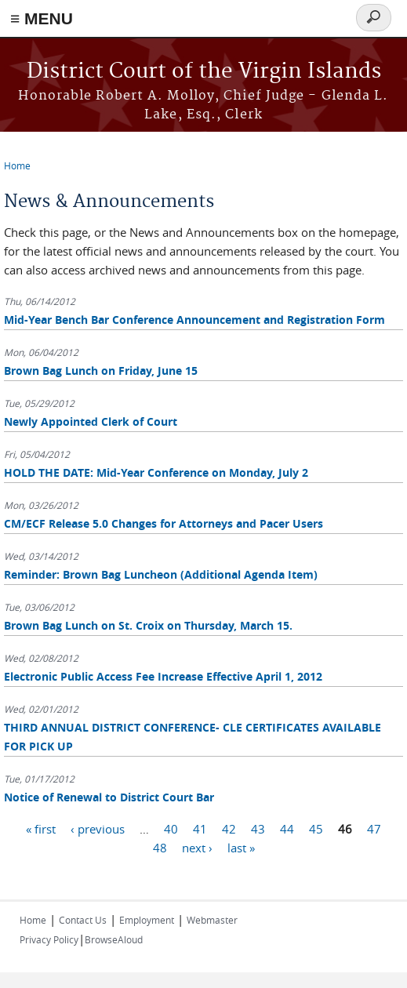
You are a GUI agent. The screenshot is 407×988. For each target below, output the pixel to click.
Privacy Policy (49, 939)
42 (229, 828)
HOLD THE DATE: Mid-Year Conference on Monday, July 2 (156, 472)
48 (160, 847)
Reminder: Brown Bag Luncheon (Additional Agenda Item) (161, 574)
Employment (146, 920)
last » (241, 847)
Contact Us (83, 920)
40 (171, 828)
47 (374, 828)
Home (17, 165)
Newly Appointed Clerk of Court (90, 421)
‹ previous (98, 828)
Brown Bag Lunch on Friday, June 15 (101, 370)
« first (41, 828)
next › (197, 847)
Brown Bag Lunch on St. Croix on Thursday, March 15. (148, 625)
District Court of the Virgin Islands (204, 72)
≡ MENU (41, 18)
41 (200, 828)
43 (258, 828)
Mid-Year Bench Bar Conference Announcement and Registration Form (194, 319)
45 (316, 828)
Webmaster (212, 920)
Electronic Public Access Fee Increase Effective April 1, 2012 (163, 676)
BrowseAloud (114, 939)
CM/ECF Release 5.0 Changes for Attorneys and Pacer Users (163, 523)
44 (287, 828)
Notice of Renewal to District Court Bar (109, 797)
